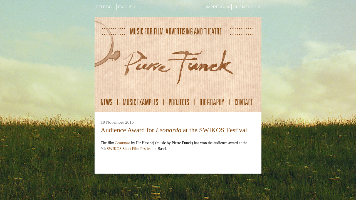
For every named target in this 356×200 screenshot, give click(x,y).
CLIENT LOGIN (246, 7)
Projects (179, 102)
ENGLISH (126, 7)
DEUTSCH (105, 7)
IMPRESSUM (218, 7)
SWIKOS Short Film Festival (129, 149)
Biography (211, 102)
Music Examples (140, 102)
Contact (243, 102)
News (106, 102)
